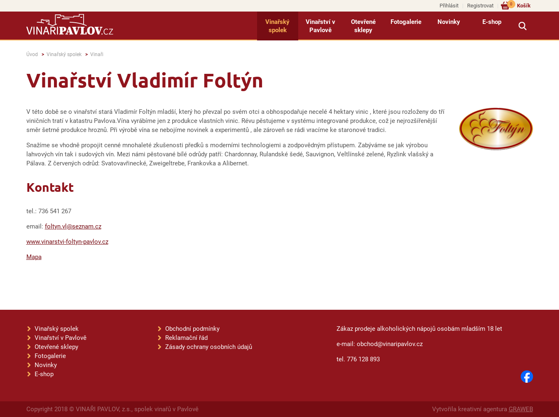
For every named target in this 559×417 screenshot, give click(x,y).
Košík (519, 5)
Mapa (34, 257)
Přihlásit (449, 5)
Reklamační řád (186, 338)
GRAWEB (521, 409)
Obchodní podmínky (192, 328)
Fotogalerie (406, 22)
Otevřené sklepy (363, 26)
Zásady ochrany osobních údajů (208, 347)
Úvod (32, 54)
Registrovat (480, 5)
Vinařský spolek (277, 26)
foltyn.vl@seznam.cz (73, 226)
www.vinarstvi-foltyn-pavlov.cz (67, 241)
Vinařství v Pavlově (320, 26)
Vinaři (96, 54)
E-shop (491, 22)
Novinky (448, 22)
